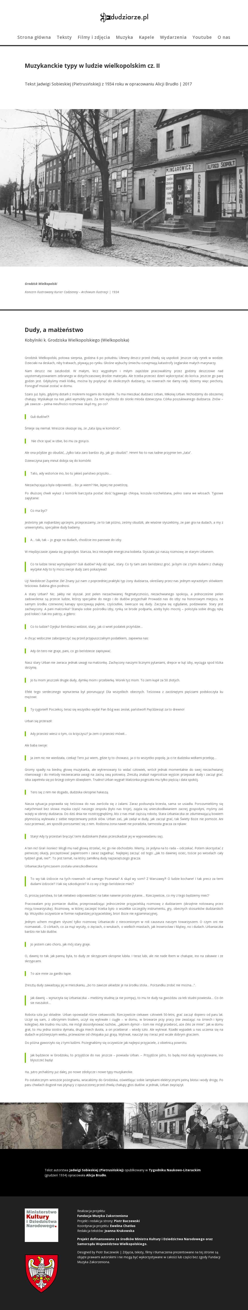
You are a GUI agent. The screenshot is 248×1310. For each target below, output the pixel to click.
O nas (224, 38)
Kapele (146, 38)
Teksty (64, 38)
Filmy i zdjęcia (94, 38)
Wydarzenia (173, 38)
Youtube (202, 38)
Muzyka (124, 38)
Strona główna (34, 38)
